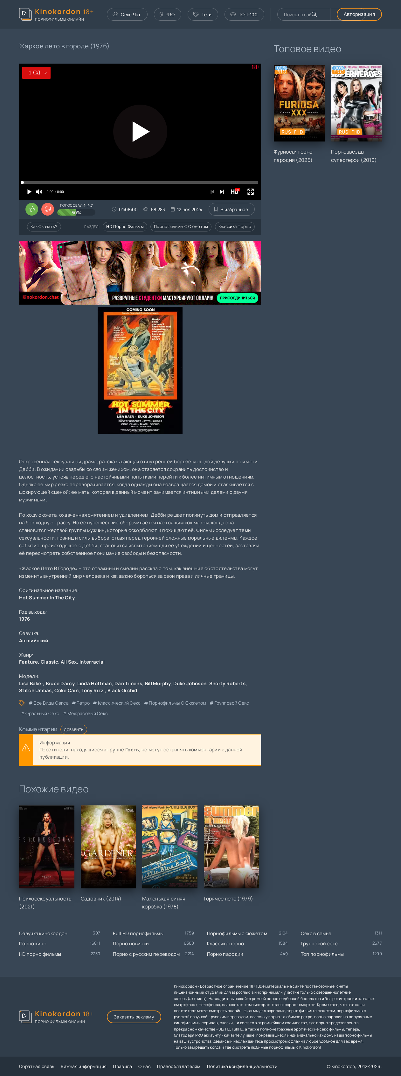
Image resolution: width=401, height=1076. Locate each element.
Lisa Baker (31, 683)
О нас (144, 1066)
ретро (83, 703)
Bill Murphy (157, 683)
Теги (202, 14)
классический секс (119, 703)
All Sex (69, 662)
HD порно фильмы (125, 226)
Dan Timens (128, 683)
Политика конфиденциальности (242, 1066)
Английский (33, 640)
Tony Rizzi (93, 690)
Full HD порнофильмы (138, 933)
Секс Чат (127, 14)
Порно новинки (131, 943)
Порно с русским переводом (146, 954)
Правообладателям (179, 1066)
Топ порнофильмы (322, 954)
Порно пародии (225, 954)
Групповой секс (319, 943)
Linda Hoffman (94, 683)
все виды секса (51, 703)
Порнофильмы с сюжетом (181, 226)
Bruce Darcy (60, 683)
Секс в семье (316, 933)
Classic (49, 662)
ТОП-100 (243, 14)
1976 (24, 619)
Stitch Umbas (35, 690)
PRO (167, 14)
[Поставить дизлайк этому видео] (47, 209)
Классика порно (234, 226)
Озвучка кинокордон (43, 933)
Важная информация (84, 1066)
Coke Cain (66, 690)
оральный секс (42, 713)
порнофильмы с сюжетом (177, 703)
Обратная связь (36, 1066)
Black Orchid (122, 690)
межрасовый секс (87, 713)
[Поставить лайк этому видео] (31, 209)
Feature (28, 662)
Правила (122, 1066)
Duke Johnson (190, 683)
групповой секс (231, 703)
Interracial (92, 662)
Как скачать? (44, 226)
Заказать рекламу (134, 1017)
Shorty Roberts (227, 683)
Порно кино (32, 943)
